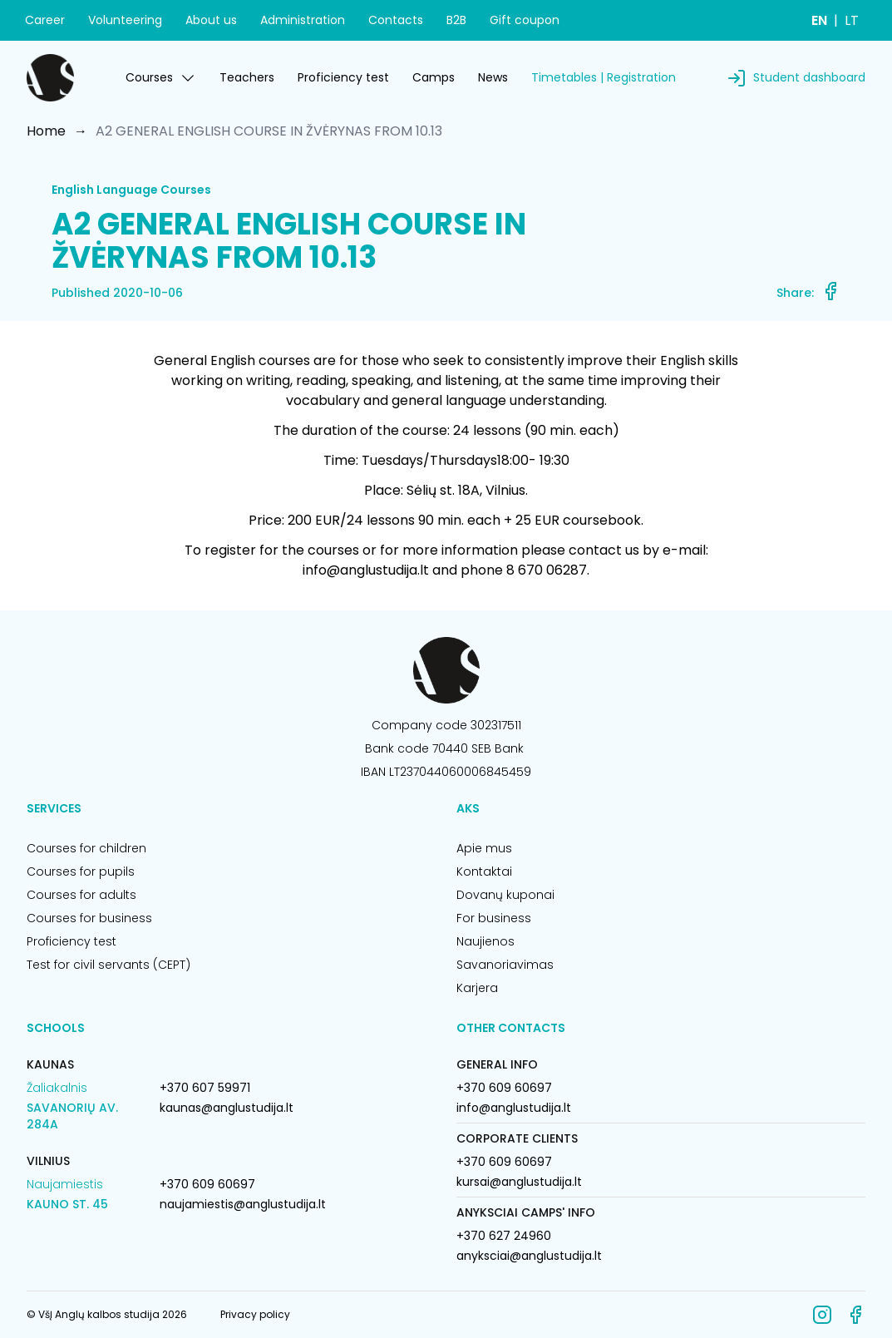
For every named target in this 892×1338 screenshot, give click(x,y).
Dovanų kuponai (505, 894)
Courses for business (89, 918)
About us (211, 20)
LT (852, 20)
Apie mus (484, 848)
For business (493, 918)
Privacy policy (255, 1314)
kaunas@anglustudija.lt (226, 1107)
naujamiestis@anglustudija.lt (243, 1204)
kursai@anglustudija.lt (519, 1181)
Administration (302, 20)
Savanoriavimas (505, 964)
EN (819, 20)
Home (46, 131)
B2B (456, 20)
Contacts (395, 20)
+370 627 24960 (503, 1235)
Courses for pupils (81, 871)
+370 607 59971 (205, 1087)
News (493, 77)
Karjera (477, 988)
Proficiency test (343, 77)
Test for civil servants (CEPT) (108, 964)
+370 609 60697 (207, 1184)
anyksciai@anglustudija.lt (529, 1255)
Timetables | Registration (603, 77)
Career (45, 20)
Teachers (246, 77)
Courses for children (86, 848)
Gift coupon (524, 20)
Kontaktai (484, 871)
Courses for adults (81, 894)
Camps (433, 77)
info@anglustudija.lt (513, 1107)
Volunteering (125, 20)
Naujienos (485, 941)
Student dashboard (809, 77)
